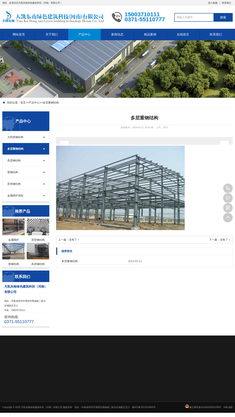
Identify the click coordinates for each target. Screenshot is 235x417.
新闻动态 (117, 34)
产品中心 (84, 34)
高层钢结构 (14, 160)
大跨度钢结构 (15, 137)
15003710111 (228, 188)
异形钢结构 (14, 183)
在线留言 (183, 34)
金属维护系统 (15, 195)
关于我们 (52, 34)
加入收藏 (212, 3)
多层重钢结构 (51, 102)
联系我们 (226, 3)
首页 (23, 102)
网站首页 (19, 34)
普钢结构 (12, 172)
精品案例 (150, 34)
